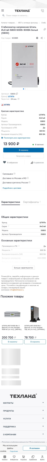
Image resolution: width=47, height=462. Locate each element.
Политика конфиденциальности (15, 442)
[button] (23, 88)
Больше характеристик (23, 268)
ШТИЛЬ (11, 96)
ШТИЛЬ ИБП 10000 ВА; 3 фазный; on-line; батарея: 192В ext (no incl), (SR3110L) (12, 327)
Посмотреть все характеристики (17, 138)
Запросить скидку (23, 156)
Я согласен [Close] (35, 448)
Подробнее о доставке (12, 188)
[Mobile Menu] (2, 10)
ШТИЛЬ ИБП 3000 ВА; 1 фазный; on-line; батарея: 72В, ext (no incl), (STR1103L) (34, 327)
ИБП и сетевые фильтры (28, 23)
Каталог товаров (8, 23)
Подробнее (14, 451)
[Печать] (37, 38)
